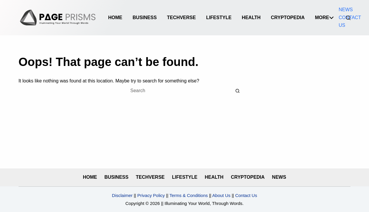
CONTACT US (350, 21)
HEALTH (251, 17)
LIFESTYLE (218, 17)
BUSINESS (145, 17)
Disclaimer (122, 195)
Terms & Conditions (188, 195)
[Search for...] (179, 91)
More (324, 17)
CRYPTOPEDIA (288, 17)
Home (115, 17)
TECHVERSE (181, 17)
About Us (221, 195)
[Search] (348, 18)
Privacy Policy (151, 195)
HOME (90, 177)
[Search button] (238, 91)
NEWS (346, 9)
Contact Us (246, 195)
